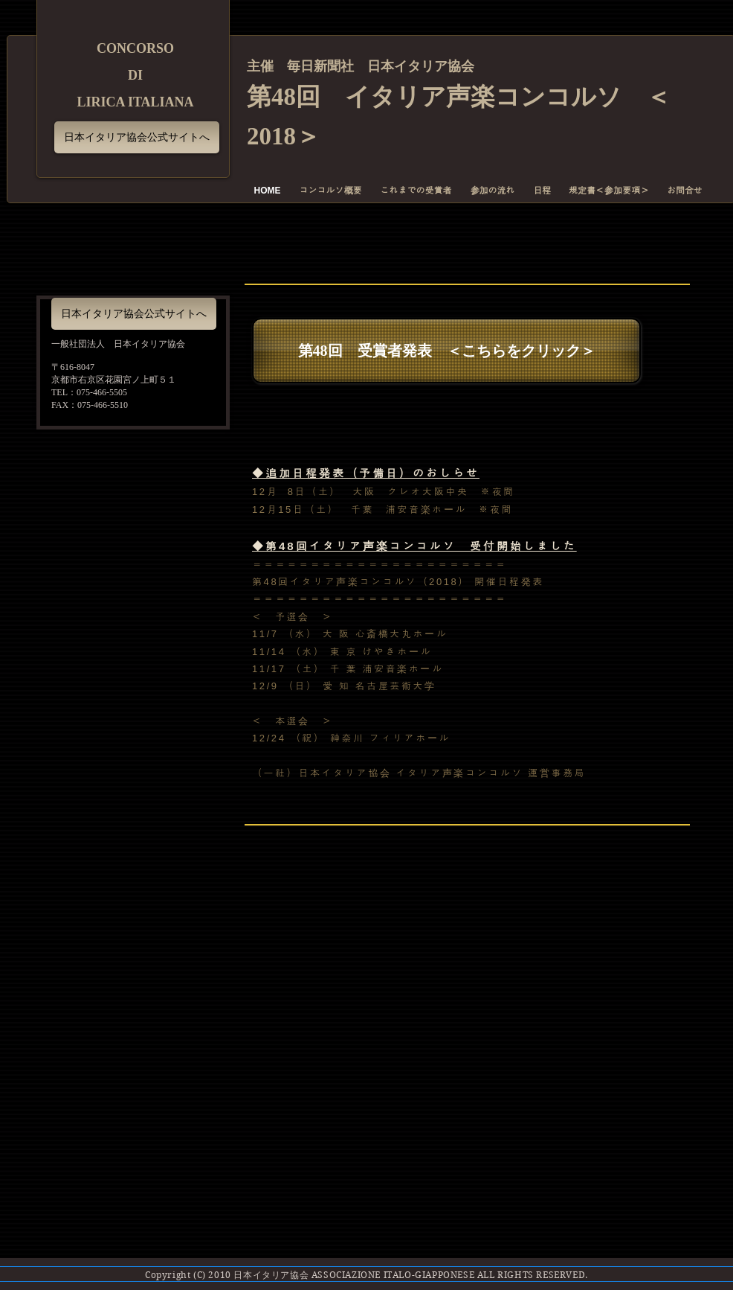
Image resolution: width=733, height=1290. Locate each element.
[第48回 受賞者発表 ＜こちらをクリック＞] (446, 350)
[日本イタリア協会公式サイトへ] (136, 137)
